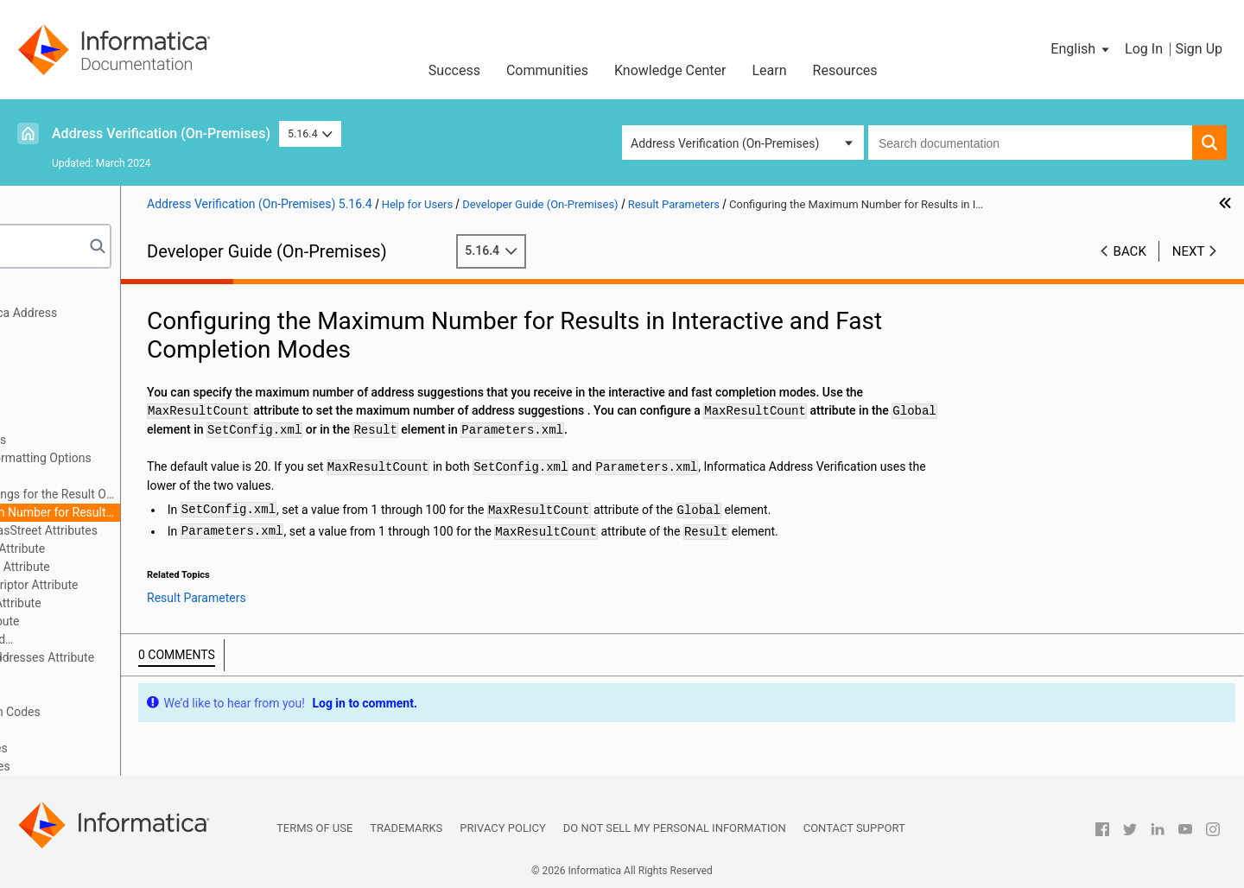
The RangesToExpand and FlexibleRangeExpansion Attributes (130, 640)
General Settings (73, 349)
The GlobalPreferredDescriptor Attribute (161, 585)
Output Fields (64, 694)
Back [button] (1130, 251)
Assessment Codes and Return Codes (130, 712)
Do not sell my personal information (674, 827)
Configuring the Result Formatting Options (168, 458)
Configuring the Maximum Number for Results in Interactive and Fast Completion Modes (182, 512)
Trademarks (406, 827)
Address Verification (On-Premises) (161, 133)
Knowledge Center (670, 70)
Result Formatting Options (125, 440)
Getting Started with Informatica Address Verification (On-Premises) (138, 322)
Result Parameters (78, 421)
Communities (547, 70)
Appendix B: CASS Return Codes (115, 766)
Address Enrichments (86, 403)
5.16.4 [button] (310, 133)
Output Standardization (117, 675)
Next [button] (1188, 251)
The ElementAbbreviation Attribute (147, 567)
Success (454, 70)
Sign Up (1198, 49)
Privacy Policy (502, 827)
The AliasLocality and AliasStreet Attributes (171, 530)
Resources (845, 70)
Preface (49, 294)
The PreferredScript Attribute (132, 621)
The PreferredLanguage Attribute (143, 603)
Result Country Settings (118, 476)
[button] (1081, 49)
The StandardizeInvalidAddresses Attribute (169, 657)
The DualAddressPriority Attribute (145, 548)
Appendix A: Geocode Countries (114, 748)
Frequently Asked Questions (104, 730)
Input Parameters (75, 367)
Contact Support (854, 827)
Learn (769, 70)
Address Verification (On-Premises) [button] (725, 143)
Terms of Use (314, 827)
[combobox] (1030, 142)
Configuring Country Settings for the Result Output (182, 494)
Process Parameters (83, 385)
